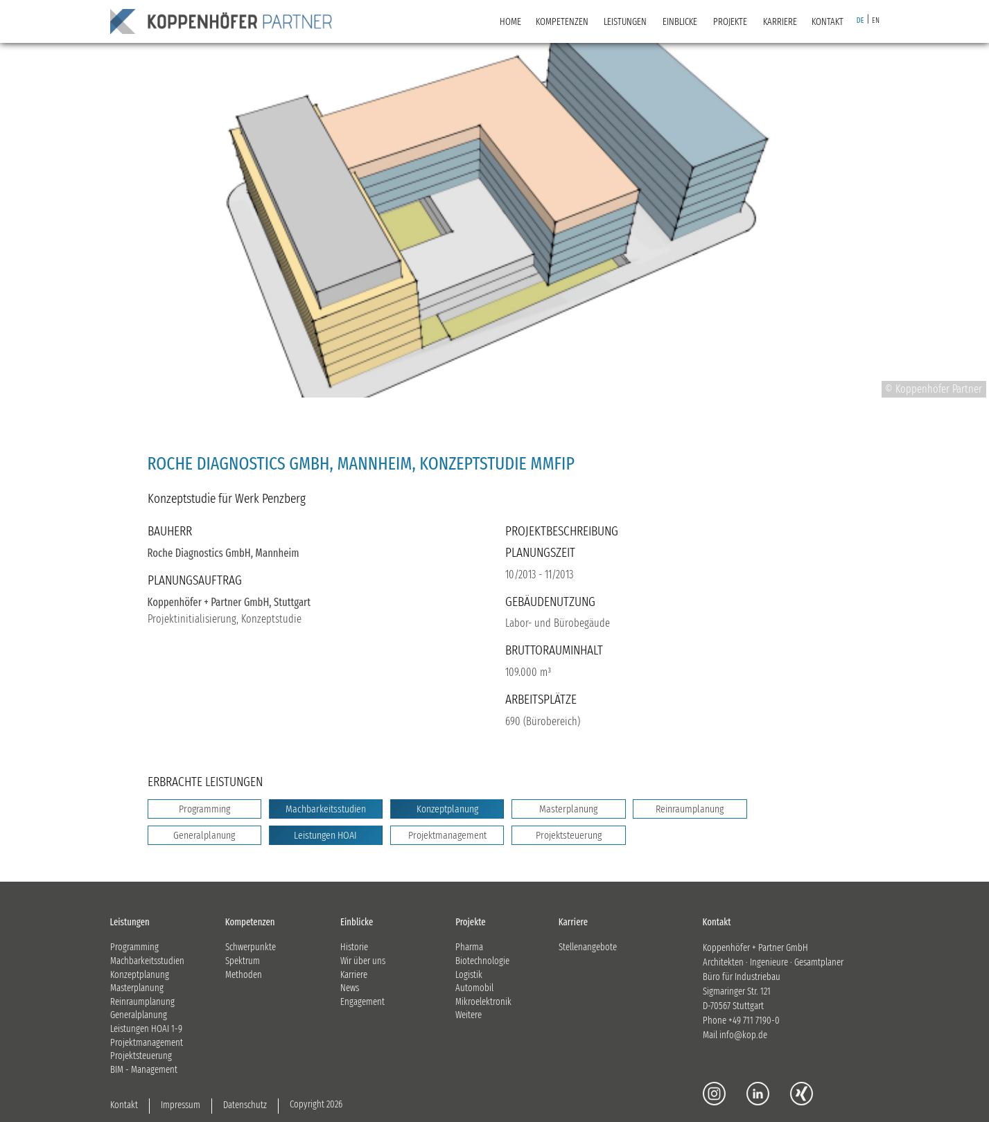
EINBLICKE (680, 22)
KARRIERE (780, 22)
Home (510, 22)
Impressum (180, 1105)
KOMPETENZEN (562, 22)
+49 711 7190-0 (754, 1020)
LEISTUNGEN (625, 22)
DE (860, 20)
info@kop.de (743, 1035)
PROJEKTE (730, 22)
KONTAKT (827, 22)
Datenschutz (245, 1105)
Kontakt (124, 1105)
